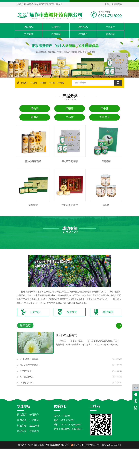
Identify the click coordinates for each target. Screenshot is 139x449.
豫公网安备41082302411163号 (85, 445)
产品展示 (110, 27)
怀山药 (34, 83)
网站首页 (28, 27)
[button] (68, 74)
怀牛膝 (52, 83)
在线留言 (83, 34)
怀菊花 (43, 83)
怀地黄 (61, 83)
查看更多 (104, 117)
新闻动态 (83, 27)
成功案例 (56, 34)
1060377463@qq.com (71, 425)
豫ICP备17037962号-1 (111, 445)
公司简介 (56, 27)
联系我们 (110, 34)
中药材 (70, 117)
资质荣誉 (28, 34)
